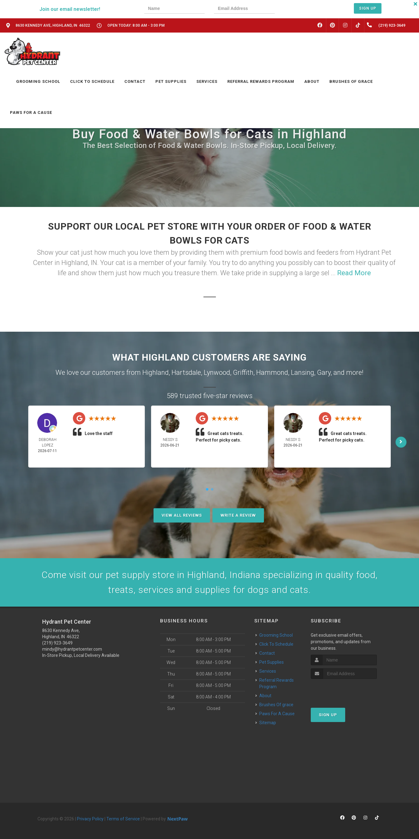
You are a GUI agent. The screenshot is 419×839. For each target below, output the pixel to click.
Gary (324, 372)
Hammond (272, 372)
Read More (354, 273)
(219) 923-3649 (57, 642)
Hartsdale (186, 372)
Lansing (302, 372)
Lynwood (217, 372)
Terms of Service (123, 818)
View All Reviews (182, 515)
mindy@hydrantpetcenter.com (72, 649)
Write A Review (238, 515)
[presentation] (305, 9)
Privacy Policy (90, 818)
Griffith (243, 372)
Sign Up (367, 8)
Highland (155, 372)
